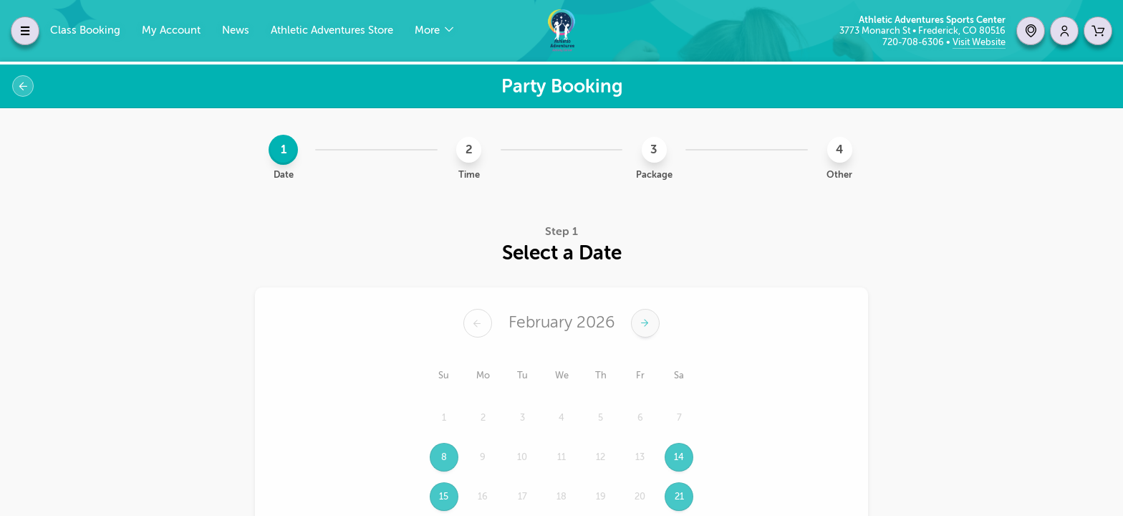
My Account (171, 30)
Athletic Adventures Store (332, 30)
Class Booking (85, 30)
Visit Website (979, 42)
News (235, 30)
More (429, 30)
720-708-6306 (914, 42)
